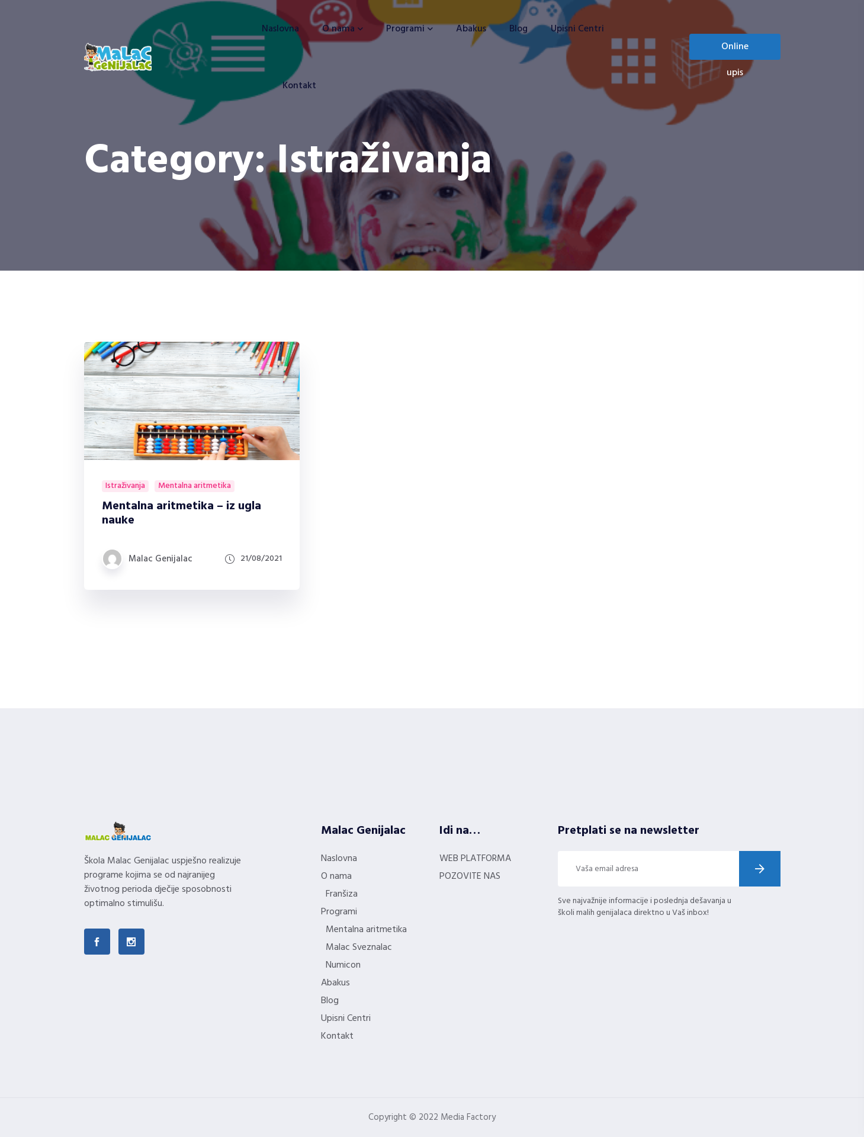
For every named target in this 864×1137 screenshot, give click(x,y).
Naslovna (280, 29)
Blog (518, 29)
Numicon (343, 965)
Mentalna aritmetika (194, 486)
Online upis (735, 49)
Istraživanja (125, 486)
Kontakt (299, 86)
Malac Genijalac (160, 559)
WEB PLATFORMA (475, 858)
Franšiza (342, 894)
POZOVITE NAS (469, 876)
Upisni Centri (577, 29)
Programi (405, 29)
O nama (338, 29)
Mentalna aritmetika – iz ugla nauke (181, 513)
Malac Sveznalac (359, 947)
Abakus (471, 29)
